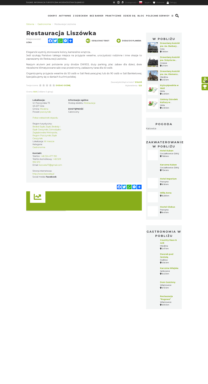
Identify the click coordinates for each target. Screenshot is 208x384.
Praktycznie (113, 16)
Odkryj (52, 16)
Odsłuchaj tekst (97, 41)
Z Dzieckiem (80, 16)
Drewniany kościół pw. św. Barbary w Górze (170, 46)
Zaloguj (171, 2)
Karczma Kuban (168, 164)
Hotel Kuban (166, 150)
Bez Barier (96, 16)
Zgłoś (138, 82)
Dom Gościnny (167, 282)
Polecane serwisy (158, 16)
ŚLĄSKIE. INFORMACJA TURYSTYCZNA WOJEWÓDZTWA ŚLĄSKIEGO (55, 2)
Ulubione (158, 2)
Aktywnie (65, 16)
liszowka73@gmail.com (50, 165)
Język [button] (147, 2)
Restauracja (89, 103)
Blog (140, 16)
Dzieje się (129, 16)
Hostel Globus (167, 207)
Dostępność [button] (130, 2)
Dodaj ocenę (63, 85)
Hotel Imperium (168, 179)
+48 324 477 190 (49, 156)
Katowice (151, 128)
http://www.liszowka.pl (43, 174)
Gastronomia (39, 147)
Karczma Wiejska (169, 268)
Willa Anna (165, 193)
